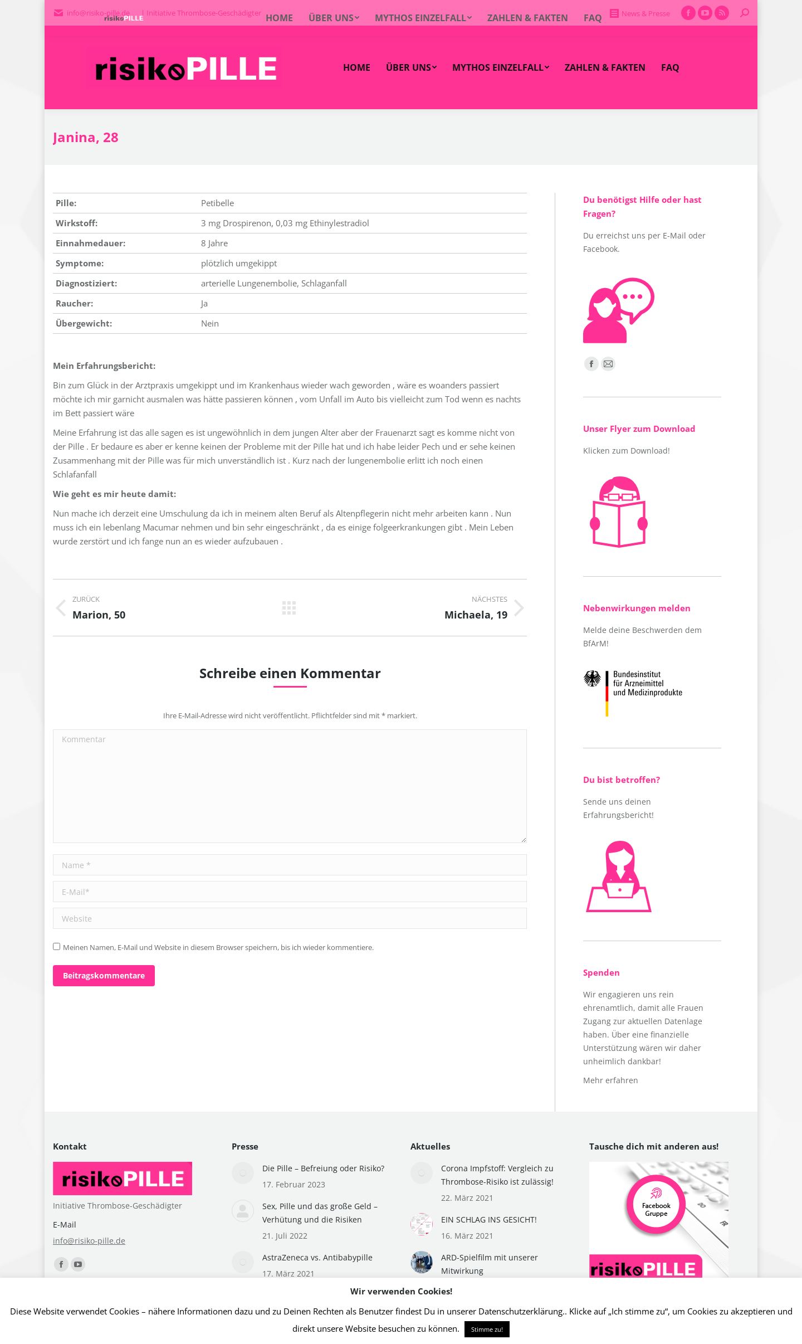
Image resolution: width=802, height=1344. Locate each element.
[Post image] (243, 1173)
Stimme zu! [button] (487, 1329)
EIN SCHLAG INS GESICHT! (489, 1219)
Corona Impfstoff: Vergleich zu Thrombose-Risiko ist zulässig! (497, 1175)
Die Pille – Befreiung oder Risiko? (323, 1168)
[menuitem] (356, 67)
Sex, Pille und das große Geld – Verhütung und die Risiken (320, 1213)
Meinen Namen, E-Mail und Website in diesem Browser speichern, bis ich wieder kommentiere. (218, 947)
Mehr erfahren (610, 1080)
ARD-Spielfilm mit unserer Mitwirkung (489, 1264)
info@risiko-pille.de (89, 1240)
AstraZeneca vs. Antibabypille (317, 1257)
